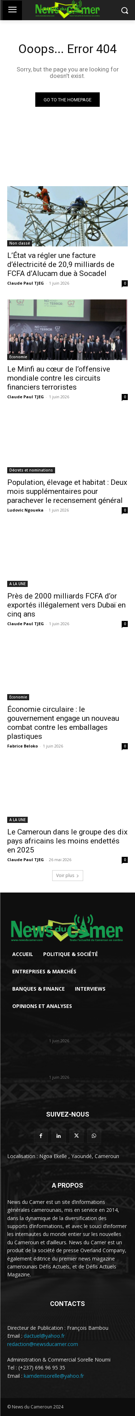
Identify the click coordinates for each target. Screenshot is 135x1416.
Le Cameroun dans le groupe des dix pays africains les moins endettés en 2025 (67, 841)
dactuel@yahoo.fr (44, 1335)
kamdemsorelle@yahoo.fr (54, 1375)
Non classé (19, 243)
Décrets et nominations (31, 470)
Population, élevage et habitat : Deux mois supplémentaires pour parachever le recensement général (67, 491)
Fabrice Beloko (22, 746)
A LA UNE (17, 583)
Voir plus (67, 875)
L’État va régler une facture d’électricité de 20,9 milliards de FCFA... (84, 1026)
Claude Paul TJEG (25, 283)
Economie (18, 356)
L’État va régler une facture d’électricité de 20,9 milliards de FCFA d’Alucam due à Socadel (60, 264)
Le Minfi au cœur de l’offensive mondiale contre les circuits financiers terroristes (58, 378)
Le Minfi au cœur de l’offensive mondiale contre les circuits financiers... (83, 1062)
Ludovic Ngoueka (25, 510)
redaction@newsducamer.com (42, 1344)
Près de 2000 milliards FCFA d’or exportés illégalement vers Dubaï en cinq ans (66, 605)
